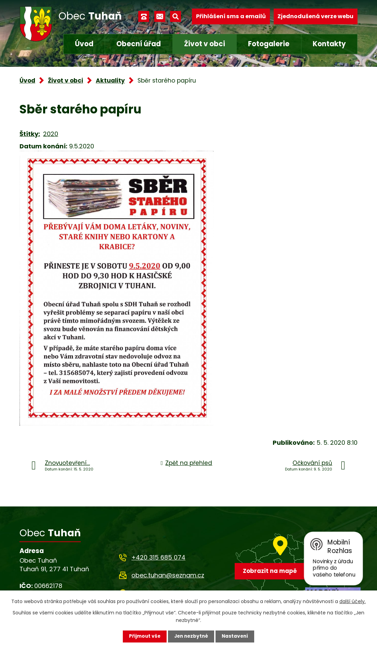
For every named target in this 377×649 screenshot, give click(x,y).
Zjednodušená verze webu (315, 16)
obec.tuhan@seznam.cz (167, 575)
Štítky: (30, 134)
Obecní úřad (138, 44)
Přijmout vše (143, 636)
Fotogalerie (268, 44)
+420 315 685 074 (158, 557)
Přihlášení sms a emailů (231, 16)
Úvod (84, 44)
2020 (50, 134)
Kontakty (329, 44)
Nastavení (236, 636)
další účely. (352, 601)
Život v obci (204, 44)
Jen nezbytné (191, 636)
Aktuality (110, 80)
